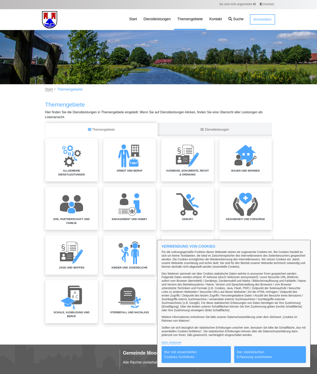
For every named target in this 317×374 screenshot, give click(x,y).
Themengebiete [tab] (101, 129)
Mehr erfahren (171, 342)
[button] (236, 19)
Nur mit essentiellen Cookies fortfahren (180, 354)
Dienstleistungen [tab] (215, 129)
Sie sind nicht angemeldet (237, 4)
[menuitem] (133, 19)
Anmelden (262, 19)
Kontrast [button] (267, 4)
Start (49, 89)
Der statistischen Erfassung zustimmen (254, 354)
